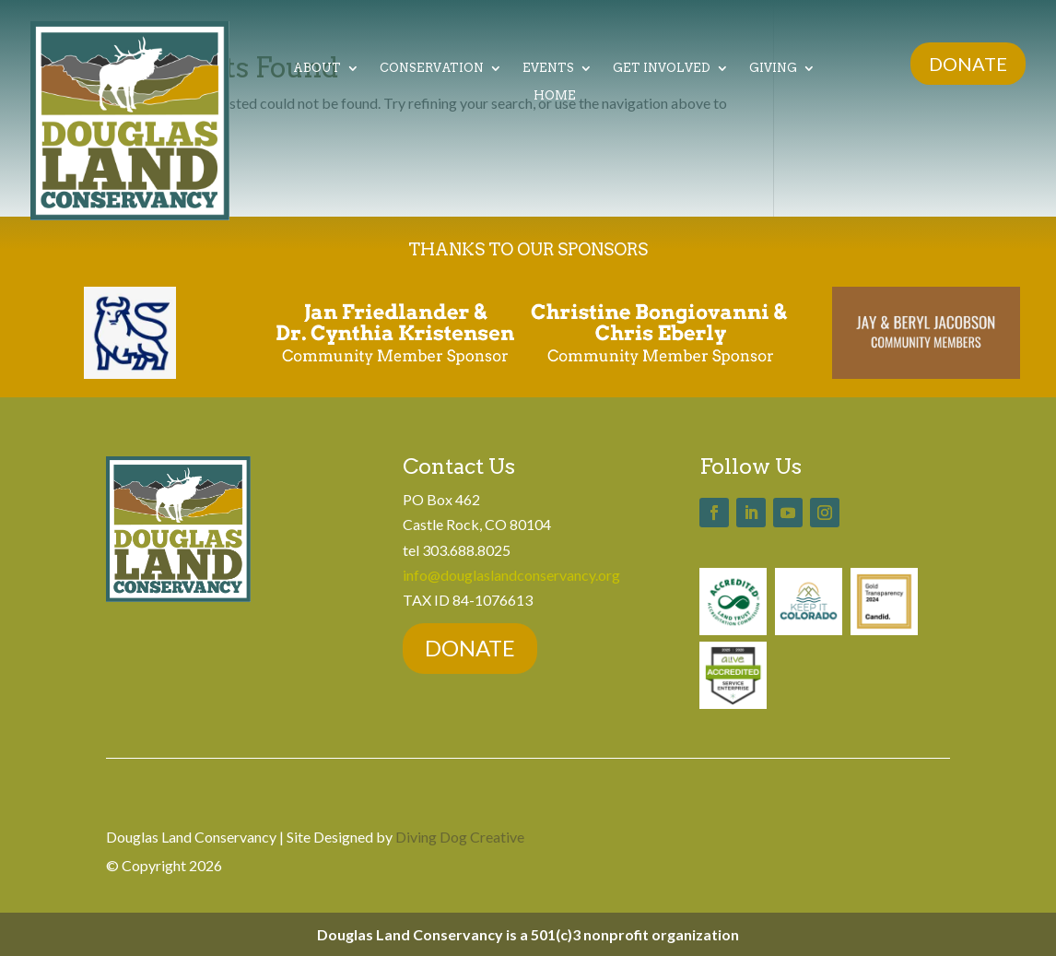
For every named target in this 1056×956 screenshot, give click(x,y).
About (317, 68)
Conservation (432, 68)
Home (555, 95)
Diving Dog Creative (459, 836)
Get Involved (661, 68)
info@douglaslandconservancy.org (511, 575)
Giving (773, 68)
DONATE (968, 64)
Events (548, 68)
